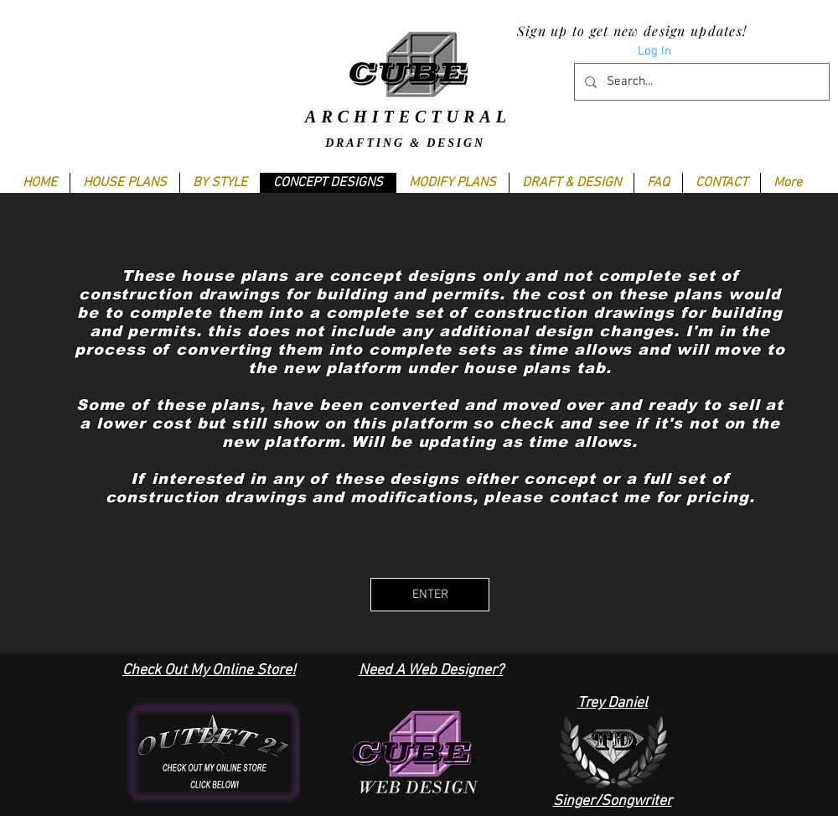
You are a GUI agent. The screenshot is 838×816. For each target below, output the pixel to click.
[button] (219, 183)
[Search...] (700, 82)
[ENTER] (429, 594)
